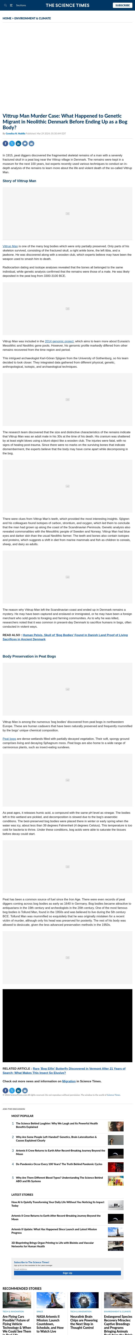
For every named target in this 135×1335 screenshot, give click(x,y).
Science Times (113, 1095)
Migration (69, 1081)
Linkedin (18, 143)
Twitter (12, 143)
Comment (25, 143)
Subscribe (122, 5)
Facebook (5, 143)
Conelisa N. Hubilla (16, 133)
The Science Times (67, 5)
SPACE (40, 1311)
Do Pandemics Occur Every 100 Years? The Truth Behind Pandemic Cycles (59, 1164)
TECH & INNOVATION (13, 1311)
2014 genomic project (59, 341)
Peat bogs (9, 738)
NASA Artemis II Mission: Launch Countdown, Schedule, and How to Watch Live (50, 1324)
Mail (31, 143)
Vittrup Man (10, 246)
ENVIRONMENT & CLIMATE (32, 18)
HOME (7, 18)
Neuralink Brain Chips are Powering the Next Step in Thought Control (84, 1322)
